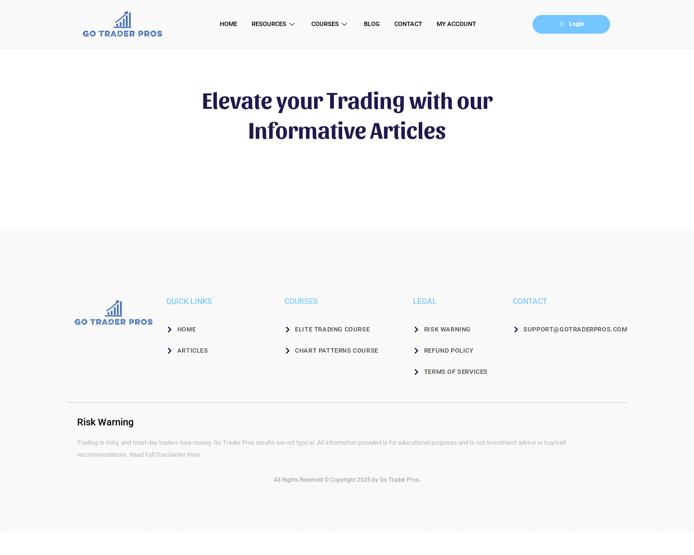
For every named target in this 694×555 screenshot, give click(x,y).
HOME (228, 23)
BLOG (372, 23)
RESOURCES (274, 23)
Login (571, 24)
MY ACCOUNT (456, 23)
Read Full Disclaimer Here (165, 454)
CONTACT (408, 23)
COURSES (330, 23)
